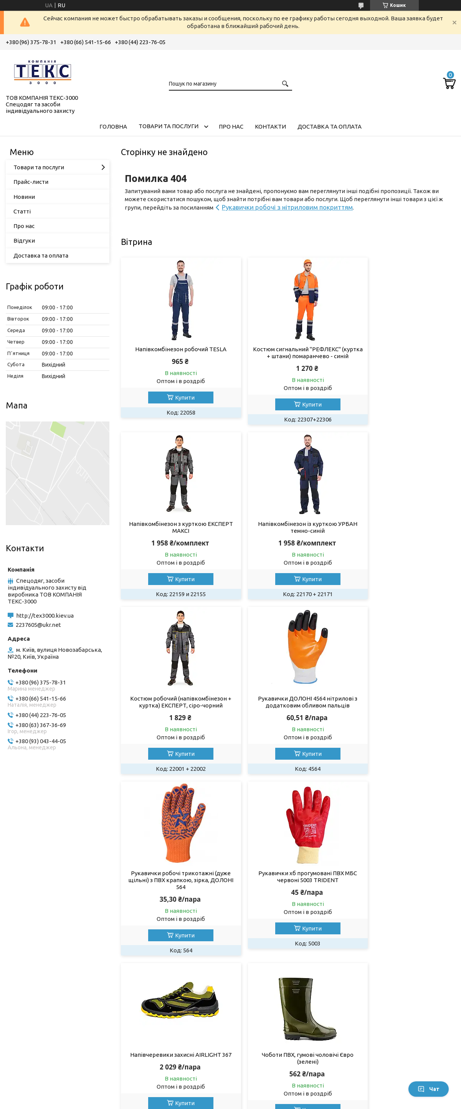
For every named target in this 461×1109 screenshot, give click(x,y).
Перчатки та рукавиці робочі (51, 1054)
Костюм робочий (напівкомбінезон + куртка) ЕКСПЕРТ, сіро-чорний (288, 534)
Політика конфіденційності (358, 1101)
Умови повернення (381, 1046)
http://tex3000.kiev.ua (45, 615)
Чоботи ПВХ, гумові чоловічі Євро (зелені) (174, 890)
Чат (429, 1089)
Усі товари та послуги (419, 980)
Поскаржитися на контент (295, 1101)
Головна (113, 126)
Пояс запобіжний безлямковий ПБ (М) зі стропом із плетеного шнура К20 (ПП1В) (402, 894)
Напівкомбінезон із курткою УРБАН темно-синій (174, 534)
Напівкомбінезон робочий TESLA (174, 349)
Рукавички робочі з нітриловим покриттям (287, 207)
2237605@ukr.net (38, 624)
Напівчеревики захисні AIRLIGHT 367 (401, 709)
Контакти (270, 126)
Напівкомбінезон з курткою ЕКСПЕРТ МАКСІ (402, 352)
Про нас (231, 126)
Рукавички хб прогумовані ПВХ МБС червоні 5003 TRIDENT (288, 709)
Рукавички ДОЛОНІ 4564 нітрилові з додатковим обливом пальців (401, 534)
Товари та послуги (168, 126)
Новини (24, 196)
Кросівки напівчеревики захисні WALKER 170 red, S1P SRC (288, 890)
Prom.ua (268, 1087)
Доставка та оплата (329, 126)
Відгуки (24, 240)
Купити (178, 397)
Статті (22, 211)
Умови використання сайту (278, 1046)
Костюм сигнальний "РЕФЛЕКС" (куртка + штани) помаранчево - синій (288, 356)
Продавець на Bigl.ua (230, 1094)
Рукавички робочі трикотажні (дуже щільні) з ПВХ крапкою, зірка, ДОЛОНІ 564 (174, 712)
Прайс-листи (30, 181)
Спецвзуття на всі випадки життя (172, 1054)
